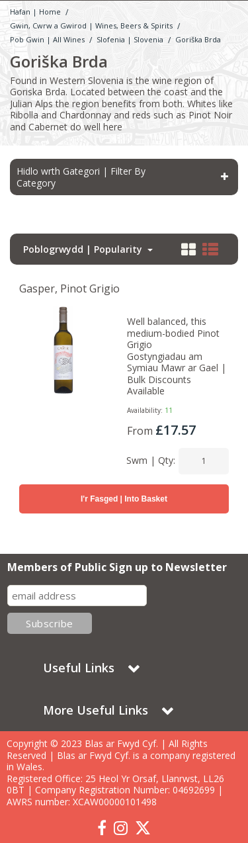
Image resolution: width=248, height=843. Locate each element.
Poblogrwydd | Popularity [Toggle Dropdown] (84, 249)
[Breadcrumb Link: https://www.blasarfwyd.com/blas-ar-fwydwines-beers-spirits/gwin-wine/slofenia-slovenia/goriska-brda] (198, 39)
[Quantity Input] (204, 461)
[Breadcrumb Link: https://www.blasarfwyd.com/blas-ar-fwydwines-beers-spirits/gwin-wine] (47, 39)
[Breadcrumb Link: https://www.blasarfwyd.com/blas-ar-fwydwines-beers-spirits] (91, 25)
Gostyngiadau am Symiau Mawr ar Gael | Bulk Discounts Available (176, 374)
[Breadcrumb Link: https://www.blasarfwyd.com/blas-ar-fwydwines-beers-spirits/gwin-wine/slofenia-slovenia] (130, 39)
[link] (102, 828)
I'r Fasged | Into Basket (124, 499)
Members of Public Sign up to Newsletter (117, 567)
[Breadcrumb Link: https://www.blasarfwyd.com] (35, 11)
